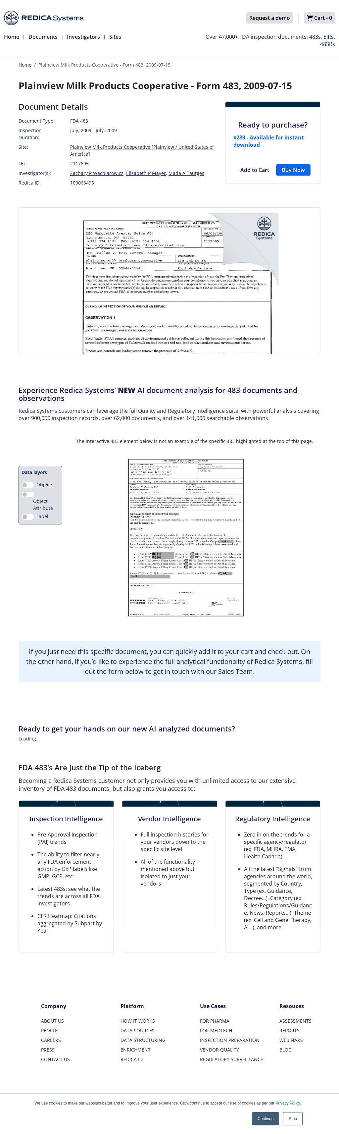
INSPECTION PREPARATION (230, 1040)
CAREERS (51, 1040)
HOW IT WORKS (138, 1021)
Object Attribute (43, 504)
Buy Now (293, 170)
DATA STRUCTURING (143, 1040)
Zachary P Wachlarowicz (96, 173)
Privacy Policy (287, 1103)
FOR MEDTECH (216, 1030)
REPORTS (289, 1030)
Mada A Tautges (186, 173)
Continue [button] (265, 1118)
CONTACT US (55, 1059)
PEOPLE (49, 1030)
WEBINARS (291, 1040)
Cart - (319, 18)
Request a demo (269, 18)
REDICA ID (132, 1059)
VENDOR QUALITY (219, 1050)
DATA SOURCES (138, 1030)
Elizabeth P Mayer (146, 173)
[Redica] (43, 18)
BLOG (285, 1050)
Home (11, 36)
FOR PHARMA (214, 1021)
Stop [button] (293, 1118)
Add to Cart (254, 170)
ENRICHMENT (136, 1050)
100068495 (82, 183)
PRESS (48, 1050)
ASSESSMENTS (295, 1021)
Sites (115, 36)
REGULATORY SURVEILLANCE (231, 1059)
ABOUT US (52, 1021)
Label (42, 516)
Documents (43, 36)
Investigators (83, 36)
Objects (44, 484)
